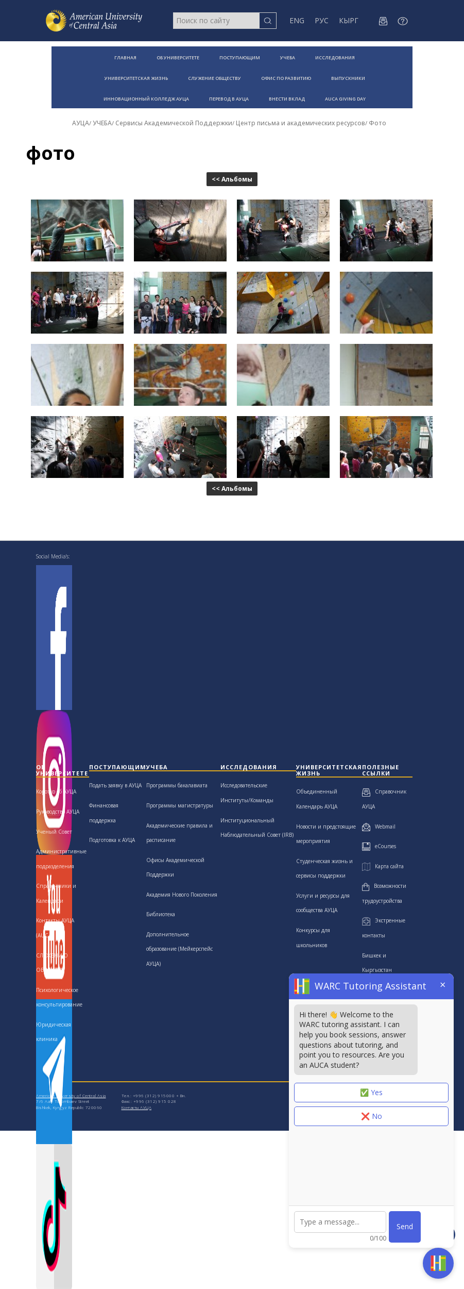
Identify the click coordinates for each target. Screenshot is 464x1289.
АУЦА (80, 123)
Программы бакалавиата (177, 785)
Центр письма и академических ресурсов (300, 123)
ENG (296, 20)
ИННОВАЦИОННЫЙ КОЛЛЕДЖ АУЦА (146, 98)
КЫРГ (348, 20)
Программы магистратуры (179, 805)
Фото (377, 123)
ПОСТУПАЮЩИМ (239, 57)
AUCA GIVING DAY (345, 98)
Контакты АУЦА (137, 1107)
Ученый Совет (54, 831)
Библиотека (160, 914)
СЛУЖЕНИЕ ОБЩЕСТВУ (214, 78)
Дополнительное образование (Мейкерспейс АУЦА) (179, 949)
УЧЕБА (287, 57)
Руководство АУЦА (57, 811)
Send (405, 1226)
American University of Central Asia (71, 1095)
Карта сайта (382, 866)
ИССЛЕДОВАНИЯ (335, 57)
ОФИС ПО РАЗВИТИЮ (286, 78)
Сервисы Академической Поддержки (173, 123)
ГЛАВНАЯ (125, 57)
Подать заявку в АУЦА (115, 785)
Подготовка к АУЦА (112, 840)
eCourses (379, 846)
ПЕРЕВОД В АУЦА (229, 98)
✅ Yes (371, 1092)
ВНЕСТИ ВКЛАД (287, 98)
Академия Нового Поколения (181, 894)
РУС (322, 20)
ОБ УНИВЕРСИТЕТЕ (178, 57)
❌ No (371, 1116)
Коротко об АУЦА (56, 791)
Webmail (379, 826)
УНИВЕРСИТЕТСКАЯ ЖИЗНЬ (136, 78)
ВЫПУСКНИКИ (348, 78)
